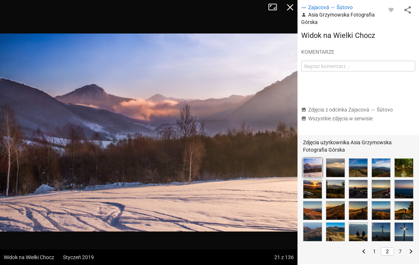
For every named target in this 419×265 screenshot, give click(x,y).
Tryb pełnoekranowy (275, 7)
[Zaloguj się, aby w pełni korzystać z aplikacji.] (391, 10)
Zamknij (290, 7)
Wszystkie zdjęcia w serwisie (337, 118)
